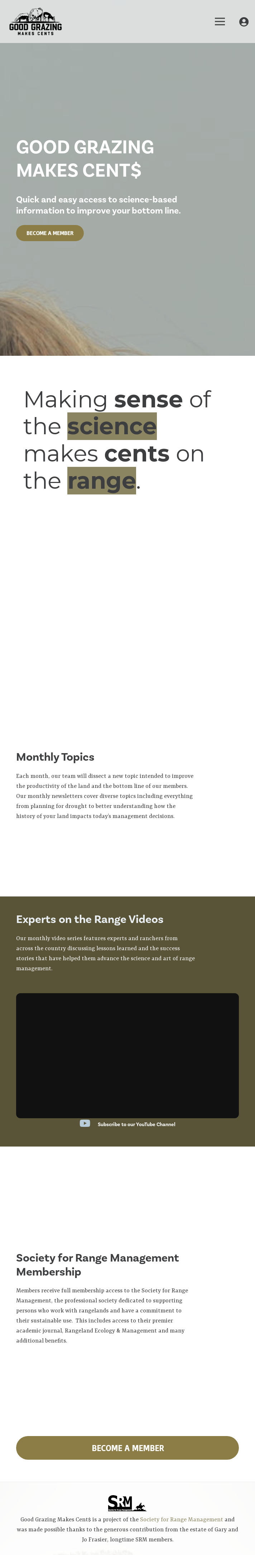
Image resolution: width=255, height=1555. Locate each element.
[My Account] (244, 22)
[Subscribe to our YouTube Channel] (88, 1124)
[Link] (35, 21)
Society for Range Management (182, 1520)
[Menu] (220, 21)
